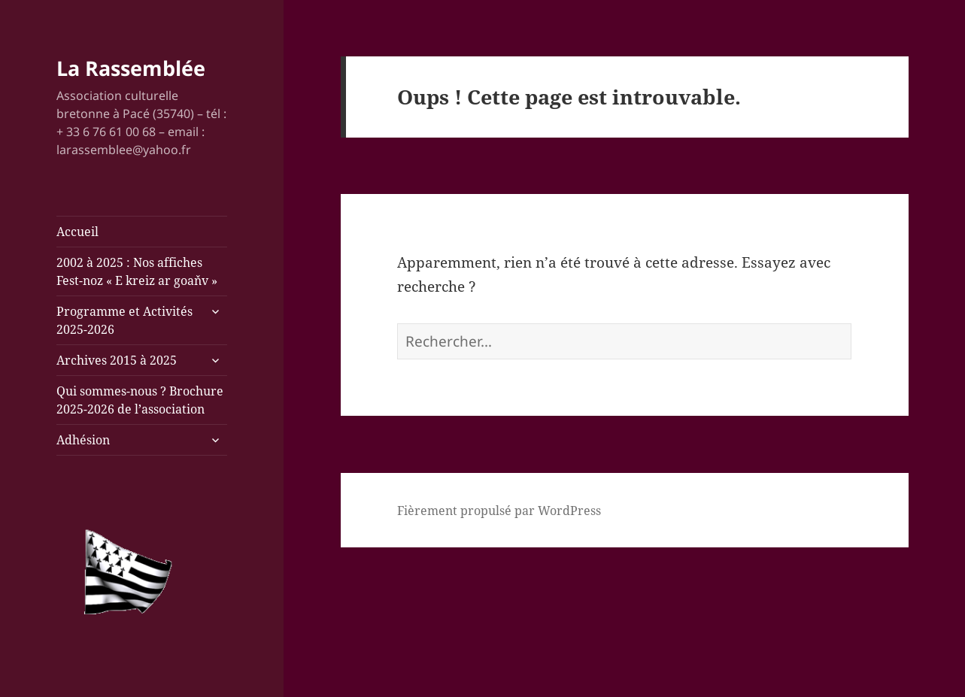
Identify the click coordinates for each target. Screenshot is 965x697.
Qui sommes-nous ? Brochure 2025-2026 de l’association (139, 400)
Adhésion (83, 440)
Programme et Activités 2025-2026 (124, 320)
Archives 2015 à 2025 (116, 360)
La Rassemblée (130, 68)
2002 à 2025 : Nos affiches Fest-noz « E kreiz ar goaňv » (136, 271)
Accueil (77, 231)
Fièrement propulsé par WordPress (499, 510)
